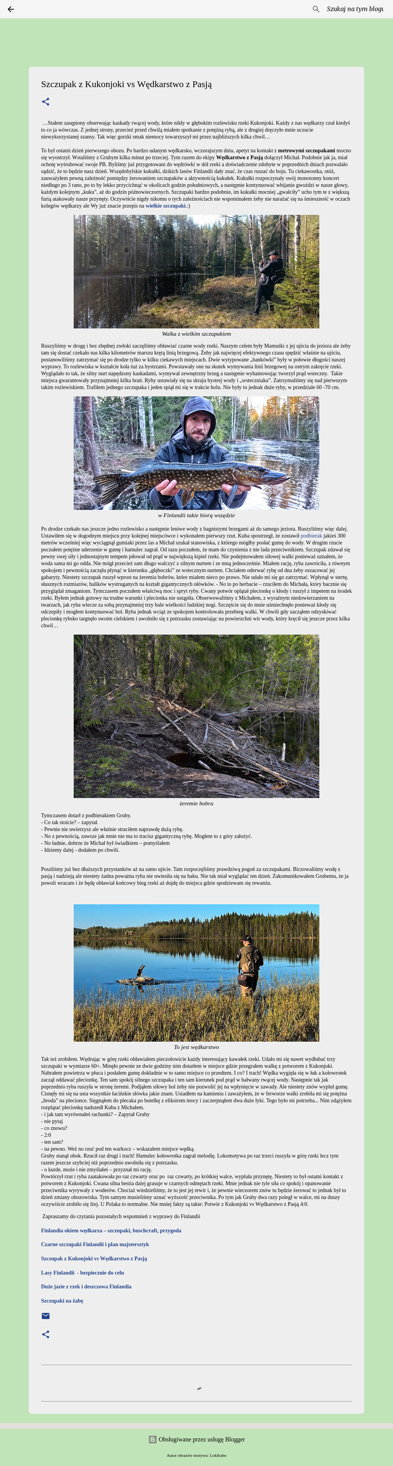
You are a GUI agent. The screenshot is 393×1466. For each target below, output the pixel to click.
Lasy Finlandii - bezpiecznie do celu (82, 1273)
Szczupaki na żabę (62, 1301)
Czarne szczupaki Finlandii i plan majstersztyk (95, 1244)
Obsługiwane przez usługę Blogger (196, 1439)
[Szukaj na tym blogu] (346, 9)
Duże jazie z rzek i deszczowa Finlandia (86, 1287)
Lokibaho (218, 1455)
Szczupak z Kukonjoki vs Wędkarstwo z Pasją (94, 1259)
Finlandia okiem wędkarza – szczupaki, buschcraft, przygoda (111, 1230)
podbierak (311, 536)
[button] (45, 102)
